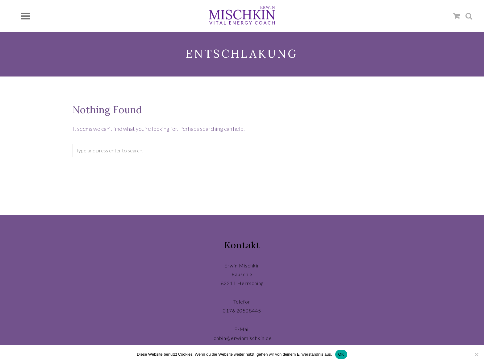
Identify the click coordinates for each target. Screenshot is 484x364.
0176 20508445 (242, 310)
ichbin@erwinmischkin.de (242, 338)
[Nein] (476, 354)
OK (341, 354)
